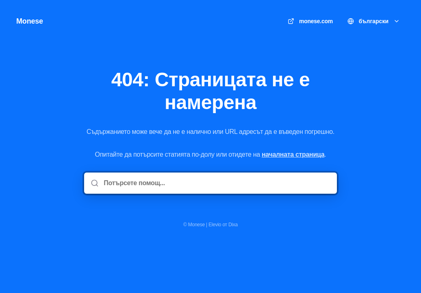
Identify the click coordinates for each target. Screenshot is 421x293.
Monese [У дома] (29, 21)
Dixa (233, 224)
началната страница (293, 154)
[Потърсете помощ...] (216, 183)
